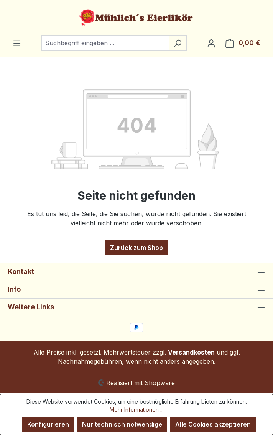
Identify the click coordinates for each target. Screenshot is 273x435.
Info (14, 289)
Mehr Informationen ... (137, 409)
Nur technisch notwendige (122, 424)
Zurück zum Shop (136, 247)
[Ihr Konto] (211, 43)
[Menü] (17, 43)
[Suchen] (178, 43)
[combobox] (105, 43)
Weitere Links (31, 307)
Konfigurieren (48, 424)
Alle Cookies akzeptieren (213, 424)
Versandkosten (191, 352)
